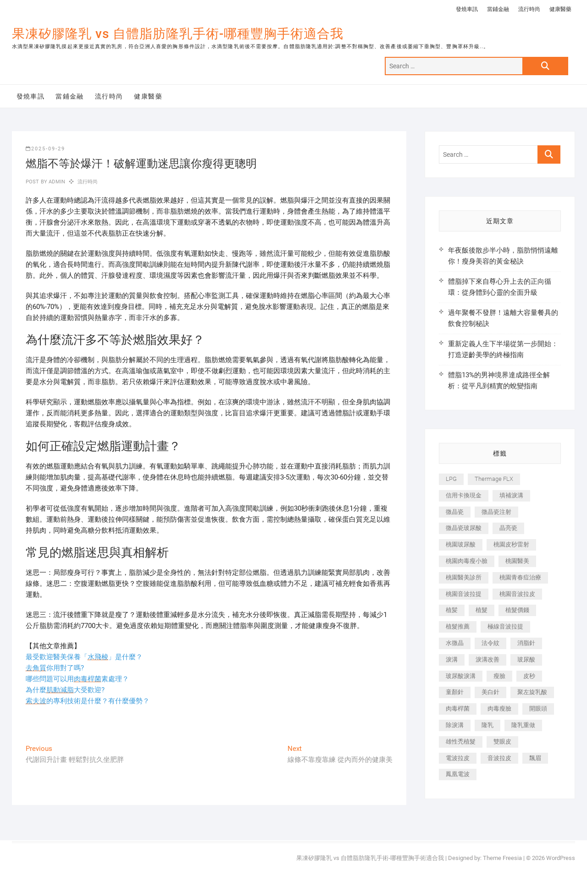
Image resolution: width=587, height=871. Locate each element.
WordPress (560, 857)
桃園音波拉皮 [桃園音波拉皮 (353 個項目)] (517, 593)
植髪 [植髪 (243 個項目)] (452, 609)
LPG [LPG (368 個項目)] (451, 478)
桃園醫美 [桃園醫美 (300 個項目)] (517, 560)
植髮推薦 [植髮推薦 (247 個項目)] (458, 626)
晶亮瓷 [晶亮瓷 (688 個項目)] (508, 527)
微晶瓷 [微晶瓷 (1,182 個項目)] (455, 511)
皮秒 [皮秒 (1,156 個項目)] (529, 676)
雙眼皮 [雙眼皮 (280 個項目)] (502, 741)
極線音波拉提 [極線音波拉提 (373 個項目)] (505, 626)
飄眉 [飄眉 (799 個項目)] (535, 758)
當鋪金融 (498, 9)
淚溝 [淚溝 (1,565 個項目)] (452, 659)
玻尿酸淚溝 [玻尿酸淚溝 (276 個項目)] (461, 676)
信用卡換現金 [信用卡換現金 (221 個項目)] (464, 495)
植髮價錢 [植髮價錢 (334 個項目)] (517, 609)
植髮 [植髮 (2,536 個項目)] (481, 609)
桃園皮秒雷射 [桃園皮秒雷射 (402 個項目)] (511, 544)
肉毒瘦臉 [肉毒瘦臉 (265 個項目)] (499, 708)
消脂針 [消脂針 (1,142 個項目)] (526, 642)
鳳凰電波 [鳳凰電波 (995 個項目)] (458, 774)
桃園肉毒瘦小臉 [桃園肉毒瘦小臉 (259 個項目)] (466, 560)
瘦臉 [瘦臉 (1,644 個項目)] (499, 676)
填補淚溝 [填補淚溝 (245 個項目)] (511, 495)
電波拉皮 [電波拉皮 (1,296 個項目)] (458, 758)
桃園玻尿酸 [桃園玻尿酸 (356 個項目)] (461, 544)
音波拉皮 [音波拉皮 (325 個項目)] (499, 758)
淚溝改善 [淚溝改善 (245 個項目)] (487, 659)
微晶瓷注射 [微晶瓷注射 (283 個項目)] (496, 511)
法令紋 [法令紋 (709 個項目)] (490, 642)
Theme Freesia (502, 857)
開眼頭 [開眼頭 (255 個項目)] (538, 708)
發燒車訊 (467, 9)
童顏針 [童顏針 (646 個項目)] (455, 692)
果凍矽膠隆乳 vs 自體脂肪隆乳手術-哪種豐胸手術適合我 (177, 33)
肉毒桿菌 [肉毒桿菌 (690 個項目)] (458, 708)
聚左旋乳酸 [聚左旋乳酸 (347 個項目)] (532, 692)
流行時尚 (529, 9)
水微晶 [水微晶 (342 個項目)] (455, 642)
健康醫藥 (560, 9)
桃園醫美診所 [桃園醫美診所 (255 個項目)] (464, 577)
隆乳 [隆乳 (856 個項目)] (487, 725)
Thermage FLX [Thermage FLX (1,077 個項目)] (494, 478)
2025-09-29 (45, 149)
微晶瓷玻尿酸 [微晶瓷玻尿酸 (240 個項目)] (464, 527)
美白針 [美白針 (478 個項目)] (490, 692)
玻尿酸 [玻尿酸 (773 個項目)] (526, 659)
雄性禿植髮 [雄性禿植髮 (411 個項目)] (461, 741)
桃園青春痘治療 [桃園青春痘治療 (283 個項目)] (520, 577)
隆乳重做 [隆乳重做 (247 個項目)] (523, 725)
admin (56, 182)
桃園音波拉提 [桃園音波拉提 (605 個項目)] (464, 593)
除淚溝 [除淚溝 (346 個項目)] (455, 725)
